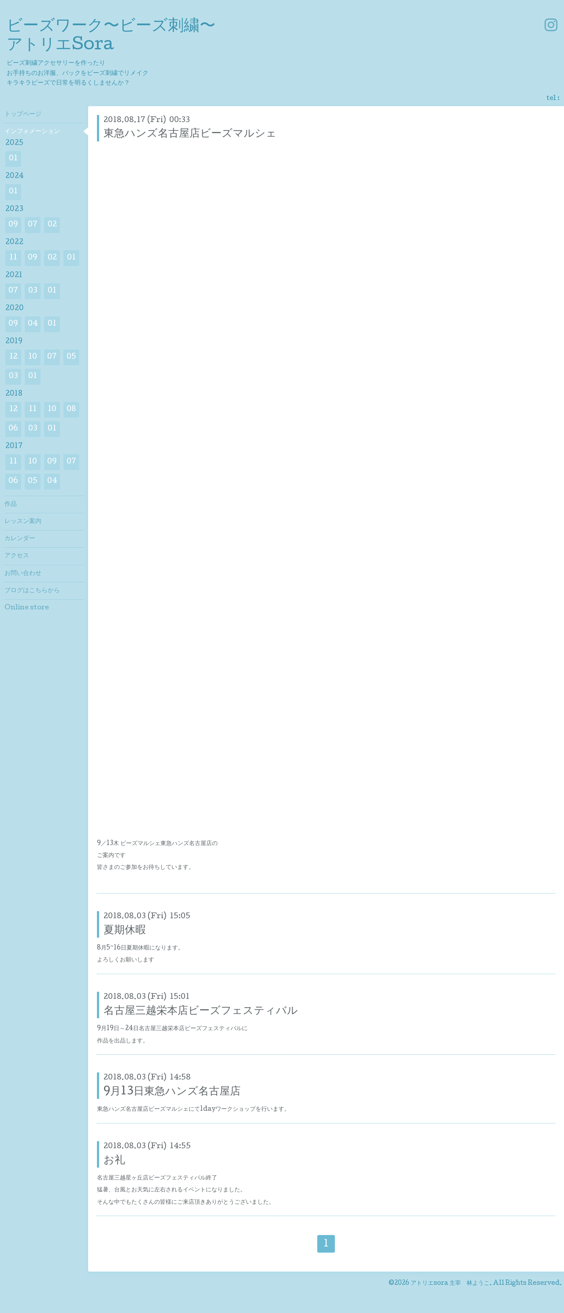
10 (32, 357)
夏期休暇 (125, 931)
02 (52, 225)
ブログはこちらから (32, 590)
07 (32, 225)
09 (13, 225)
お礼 (114, 1161)
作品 (10, 504)
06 (13, 429)
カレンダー (19, 538)
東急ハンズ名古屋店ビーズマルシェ (190, 134)
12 (13, 357)
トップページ (22, 114)
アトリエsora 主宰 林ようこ (450, 1283)
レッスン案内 (22, 521)
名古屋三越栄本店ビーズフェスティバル (201, 1011)
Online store (26, 608)
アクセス (16, 556)
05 (71, 357)
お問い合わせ (22, 573)
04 (33, 324)
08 (71, 409)
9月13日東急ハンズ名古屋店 (172, 1092)
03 (32, 291)
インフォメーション (32, 131)
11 (13, 258)
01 (13, 159)
